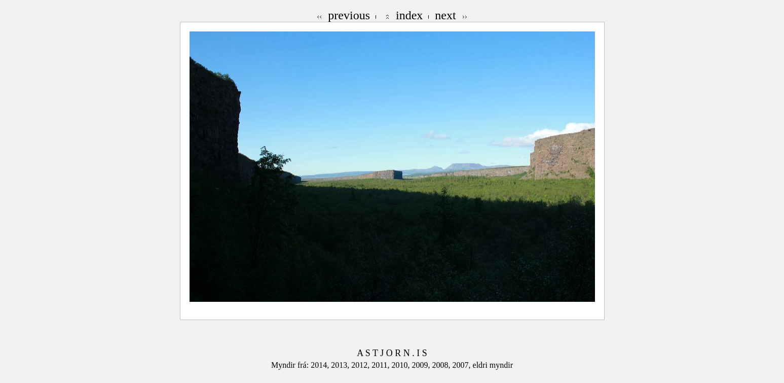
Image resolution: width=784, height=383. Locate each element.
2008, (442, 365)
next (445, 15)
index (409, 15)
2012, (361, 365)
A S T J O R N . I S (392, 353)
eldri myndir (493, 365)
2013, (341, 365)
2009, (422, 365)
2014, (321, 365)
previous (349, 15)
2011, (381, 365)
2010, (402, 365)
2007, (463, 365)
